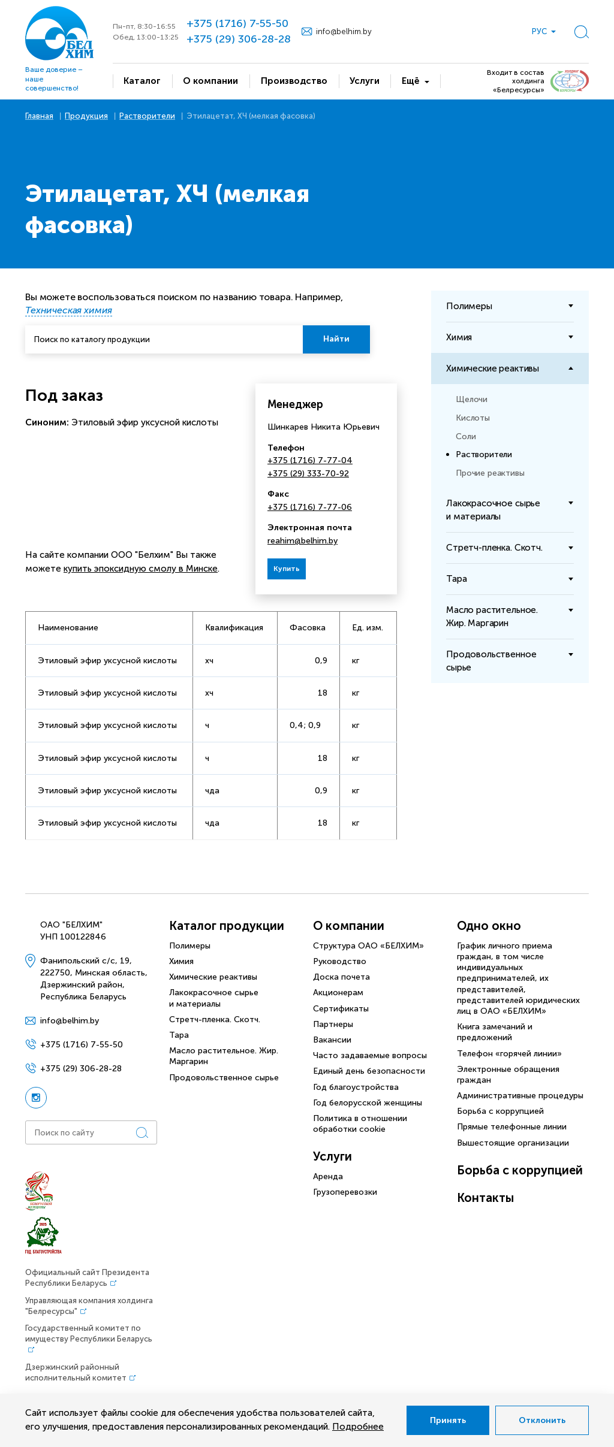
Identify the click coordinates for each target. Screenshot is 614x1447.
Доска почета (341, 977)
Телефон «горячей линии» (509, 1054)
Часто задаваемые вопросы (370, 1055)
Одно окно (489, 926)
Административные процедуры (520, 1095)
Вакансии (332, 1040)
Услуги (332, 1156)
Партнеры (333, 1024)
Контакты (485, 1198)
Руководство (339, 961)
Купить (286, 568)
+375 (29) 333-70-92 (308, 474)
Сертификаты (341, 1009)
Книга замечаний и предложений (494, 1032)
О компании (348, 926)
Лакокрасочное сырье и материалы (213, 997)
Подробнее (358, 1426)
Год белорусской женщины (367, 1103)
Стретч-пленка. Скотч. (214, 1019)
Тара (179, 1035)
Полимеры (189, 946)
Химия (181, 961)
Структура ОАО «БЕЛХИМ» (368, 946)
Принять (448, 1420)
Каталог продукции (226, 926)
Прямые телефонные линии (512, 1127)
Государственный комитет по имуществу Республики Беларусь (88, 1333)
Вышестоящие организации (513, 1143)
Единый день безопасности (369, 1071)
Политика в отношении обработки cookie (360, 1123)
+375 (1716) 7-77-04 (310, 460)
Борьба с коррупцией (500, 1111)
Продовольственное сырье (224, 1078)
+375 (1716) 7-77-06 (309, 507)
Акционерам (338, 992)
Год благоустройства (356, 1087)
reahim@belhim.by (302, 541)
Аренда (328, 1176)
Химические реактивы (213, 977)
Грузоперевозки (345, 1192)
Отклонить (542, 1420)
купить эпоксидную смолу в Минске (141, 568)
